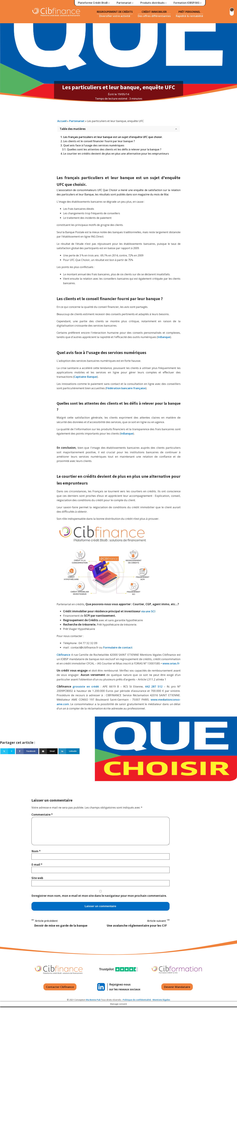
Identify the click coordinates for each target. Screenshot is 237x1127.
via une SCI (148, 611)
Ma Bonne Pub (93, 999)
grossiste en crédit (86, 686)
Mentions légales (161, 999)
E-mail (36, 864)
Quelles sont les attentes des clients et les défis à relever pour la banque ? (114, 149)
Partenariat (76, 121)
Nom (35, 851)
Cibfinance (64, 655)
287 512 (156, 686)
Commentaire (42, 814)
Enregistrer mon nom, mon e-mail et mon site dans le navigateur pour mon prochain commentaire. (99, 896)
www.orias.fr (171, 663)
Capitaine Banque (85, 377)
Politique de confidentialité (137, 999)
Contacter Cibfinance (60, 987)
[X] (7, 751)
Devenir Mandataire (177, 987)
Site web (37, 878)
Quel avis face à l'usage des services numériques (93, 145)
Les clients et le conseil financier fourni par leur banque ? (99, 141)
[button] (94, 3)
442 (147, 686)
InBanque (164, 337)
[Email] (48, 751)
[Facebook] (27, 751)
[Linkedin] (69, 751)
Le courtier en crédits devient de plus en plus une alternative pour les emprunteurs (116, 153)
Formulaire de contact (117, 647)
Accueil (61, 121)
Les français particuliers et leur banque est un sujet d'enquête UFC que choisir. (113, 137)
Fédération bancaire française (126, 388)
